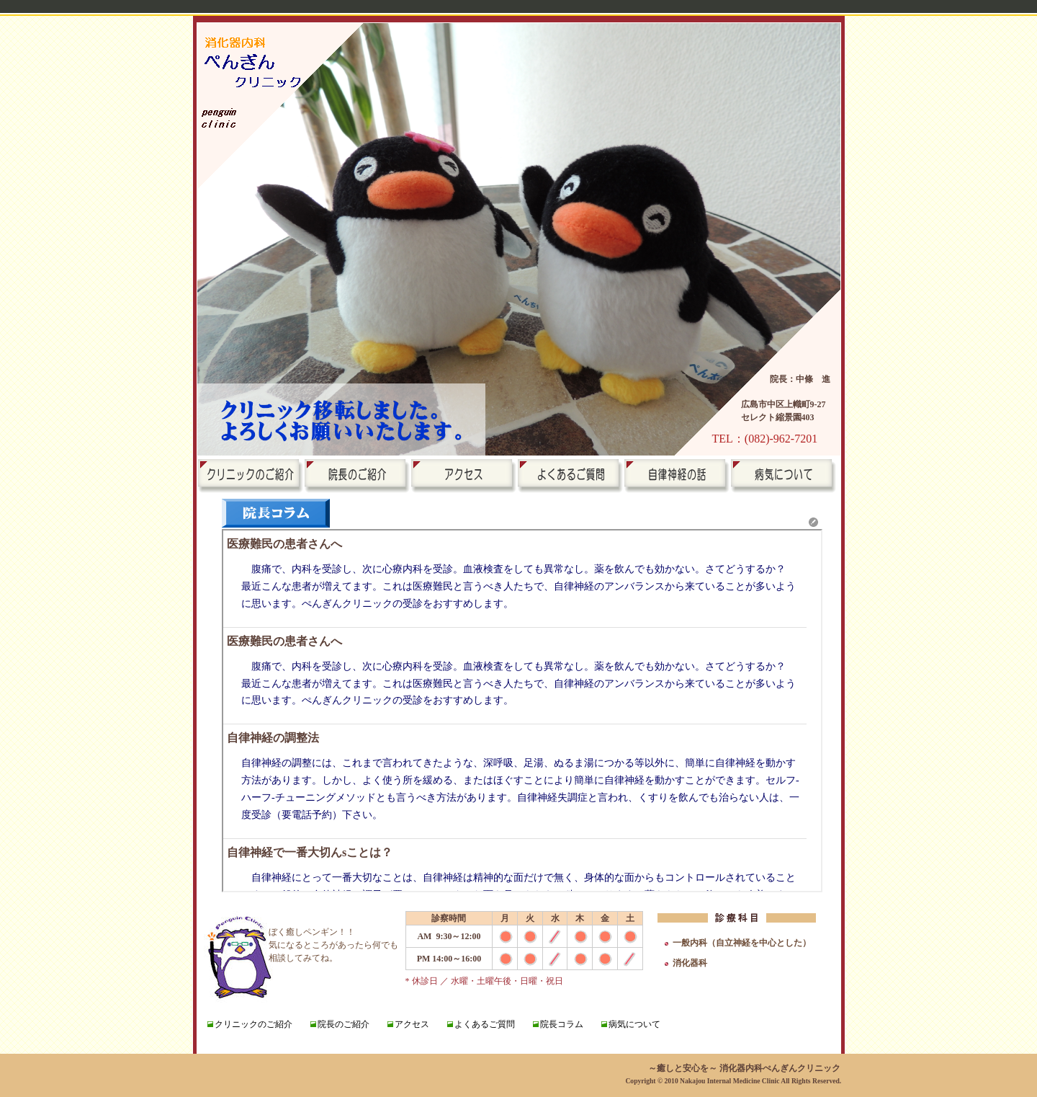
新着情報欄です (522, 710)
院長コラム (561, 1024)
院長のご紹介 (343, 1024)
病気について (634, 1024)
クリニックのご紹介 (253, 1024)
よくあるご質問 (484, 1024)
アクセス (412, 1024)
